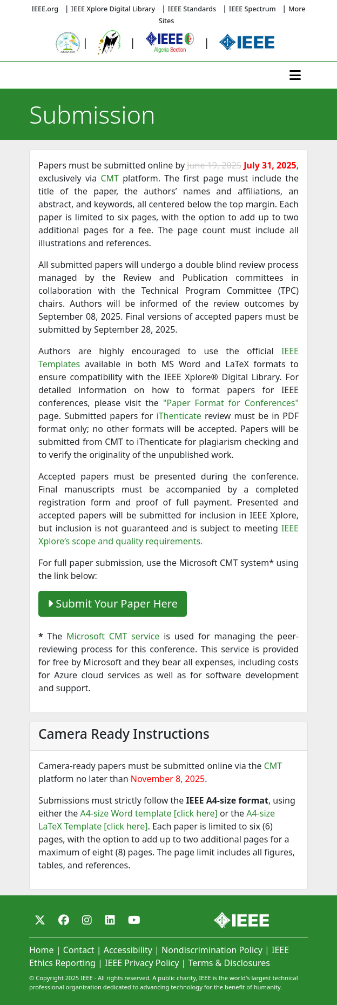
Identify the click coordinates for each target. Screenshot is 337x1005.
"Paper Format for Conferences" (231, 403)
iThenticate (179, 416)
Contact (79, 950)
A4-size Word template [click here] (148, 813)
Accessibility (128, 950)
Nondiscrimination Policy (211, 950)
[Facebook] (63, 920)
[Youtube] (134, 920)
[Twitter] (40, 920)
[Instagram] (87, 920)
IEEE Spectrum (252, 9)
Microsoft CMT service (112, 636)
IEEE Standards (192, 9)
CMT (109, 178)
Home (41, 950)
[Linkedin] (110, 920)
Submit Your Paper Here (113, 603)
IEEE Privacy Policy (142, 963)
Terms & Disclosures (229, 963)
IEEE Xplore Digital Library (113, 9)
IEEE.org (44, 9)
